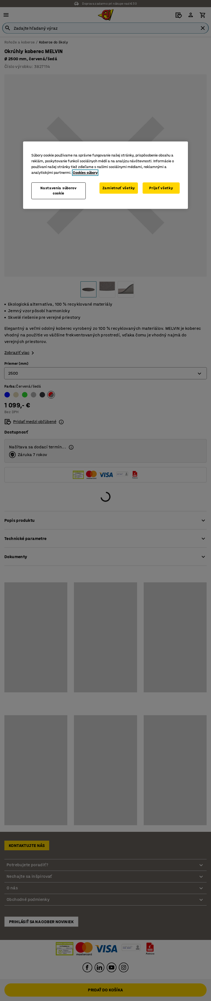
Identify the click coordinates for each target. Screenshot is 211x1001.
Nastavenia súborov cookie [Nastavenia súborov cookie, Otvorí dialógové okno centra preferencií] (58, 191)
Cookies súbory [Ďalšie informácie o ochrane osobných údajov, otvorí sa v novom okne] (85, 172)
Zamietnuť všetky (118, 188)
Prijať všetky (161, 188)
